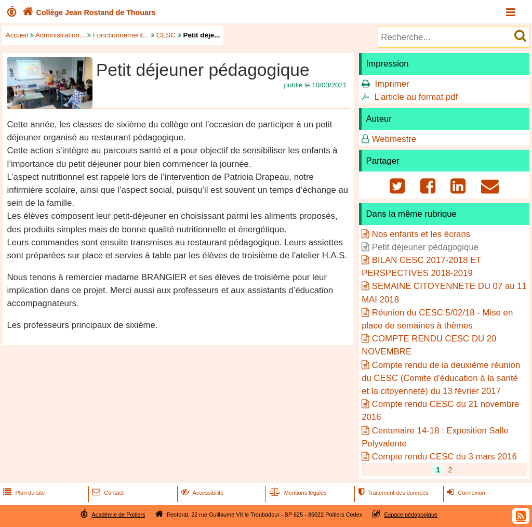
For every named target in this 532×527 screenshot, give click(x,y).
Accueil (17, 35)
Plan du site (23, 493)
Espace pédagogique (411, 514)
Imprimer (392, 84)
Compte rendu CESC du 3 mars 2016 (444, 457)
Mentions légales (297, 493)
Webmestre (394, 139)
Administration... (60, 35)
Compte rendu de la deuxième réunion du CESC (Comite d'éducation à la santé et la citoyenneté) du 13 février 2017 (441, 378)
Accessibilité (201, 493)
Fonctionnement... (121, 35)
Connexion (465, 493)
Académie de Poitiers (118, 514)
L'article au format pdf (416, 97)
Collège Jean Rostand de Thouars (88, 12)
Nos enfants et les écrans (421, 234)
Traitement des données (392, 493)
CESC (166, 35)
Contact (107, 493)
